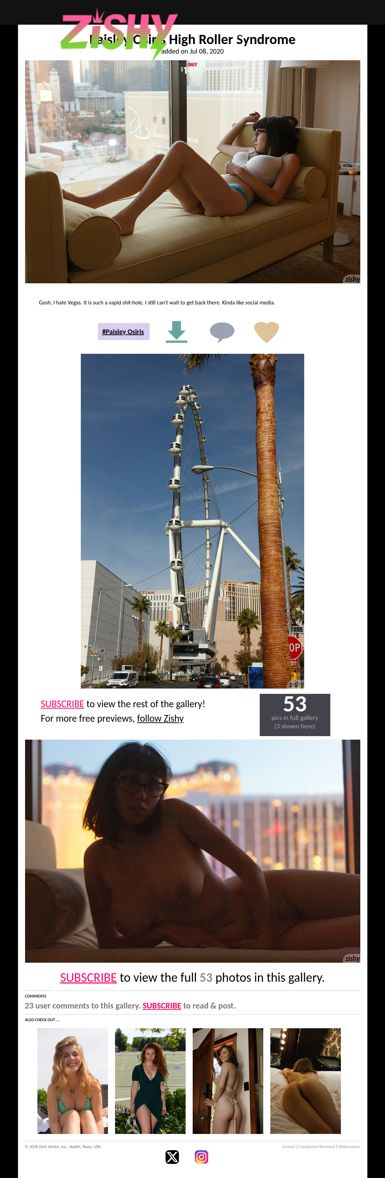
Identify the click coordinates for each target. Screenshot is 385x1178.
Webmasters (349, 1146)
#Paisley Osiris (123, 331)
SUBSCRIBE (62, 704)
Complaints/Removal (317, 1146)
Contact (288, 1146)
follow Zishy (160, 718)
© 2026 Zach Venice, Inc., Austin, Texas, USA (63, 1146)
